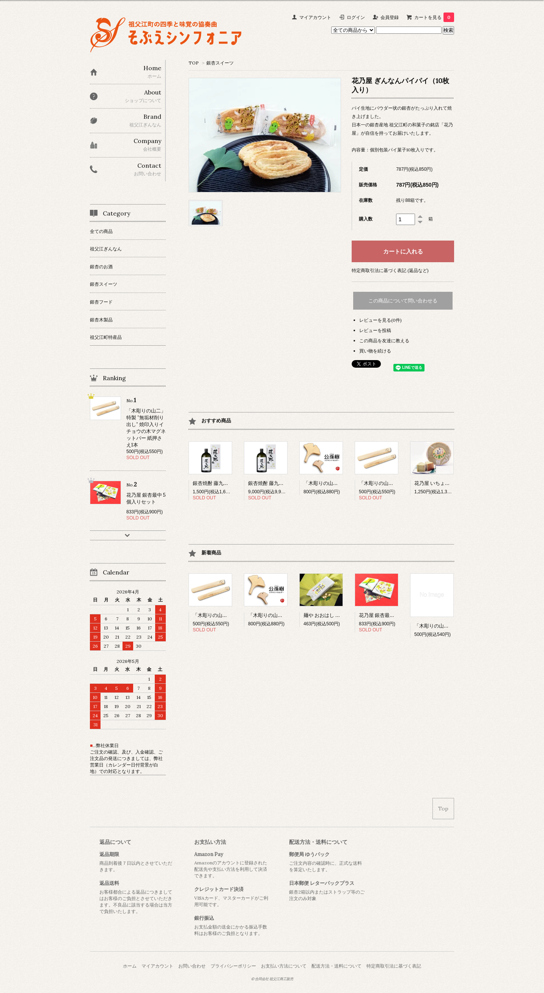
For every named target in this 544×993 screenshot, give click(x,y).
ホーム (130, 966)
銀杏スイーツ (220, 63)
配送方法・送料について (318, 842)
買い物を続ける (375, 351)
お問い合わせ (192, 966)
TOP (194, 63)
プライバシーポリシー (233, 966)
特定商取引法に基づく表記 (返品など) (390, 270)
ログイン (356, 17)
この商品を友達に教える (384, 340)
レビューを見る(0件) (380, 320)
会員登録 (389, 17)
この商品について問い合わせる (402, 301)
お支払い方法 (210, 842)
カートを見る (434, 17)
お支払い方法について (284, 966)
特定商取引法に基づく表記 (393, 966)
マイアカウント (315, 17)
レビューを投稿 (375, 330)
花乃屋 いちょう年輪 (442, 483)
